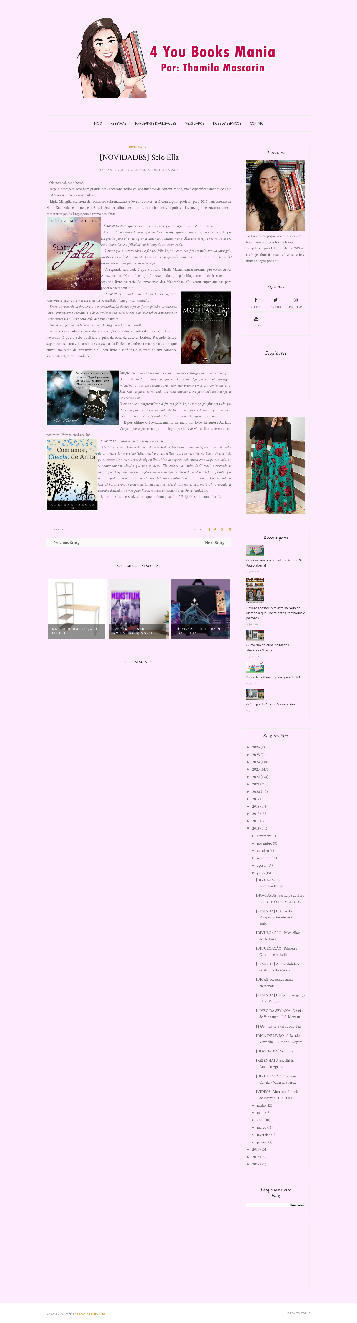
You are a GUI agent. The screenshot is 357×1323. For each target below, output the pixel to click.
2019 (255, 798)
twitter (275, 302)
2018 (255, 806)
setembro (263, 858)
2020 (256, 791)
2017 (255, 813)
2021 (255, 784)
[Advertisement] (280, 1257)
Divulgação (139, 147)
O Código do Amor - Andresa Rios (271, 704)
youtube (255, 321)
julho (261, 872)
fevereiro (263, 1134)
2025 (256, 754)
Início (98, 123)
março (261, 1127)
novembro (264, 843)
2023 (256, 769)
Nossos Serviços (227, 123)
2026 (256, 747)
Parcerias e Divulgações (155, 123)
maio (260, 1112)
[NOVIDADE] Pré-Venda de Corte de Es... (198, 631)
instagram (295, 302)
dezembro (264, 835)
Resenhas (119, 123)
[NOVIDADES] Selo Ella (274, 1051)
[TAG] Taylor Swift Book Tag (278, 1026)
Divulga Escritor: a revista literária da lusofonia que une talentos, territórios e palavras (275, 613)
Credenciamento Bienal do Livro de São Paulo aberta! (275, 562)
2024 (256, 762)
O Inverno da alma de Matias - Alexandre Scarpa (268, 647)
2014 (255, 1149)
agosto (261, 865)
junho (261, 1105)
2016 (255, 821)
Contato (256, 123)
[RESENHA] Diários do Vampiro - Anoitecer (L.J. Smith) (276, 917)
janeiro (262, 1142)
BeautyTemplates (91, 1313)
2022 (256, 776)
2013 (255, 1157)
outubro (263, 850)
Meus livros (194, 123)
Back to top (299, 1313)
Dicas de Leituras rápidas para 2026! (273, 677)
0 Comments (56, 529)
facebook (256, 302)
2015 (255, 828)
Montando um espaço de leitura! (75, 631)
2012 (255, 1164)
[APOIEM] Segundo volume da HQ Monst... (135, 631)
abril (260, 1120)
